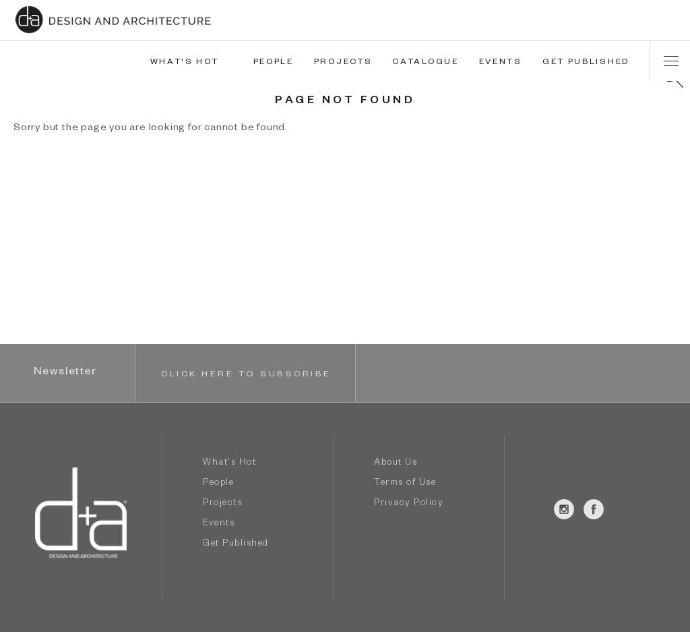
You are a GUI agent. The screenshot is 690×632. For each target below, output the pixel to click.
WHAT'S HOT (184, 62)
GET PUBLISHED (585, 62)
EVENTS (500, 62)
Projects (222, 504)
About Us (395, 464)
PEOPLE (273, 62)
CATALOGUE (425, 62)
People (218, 484)
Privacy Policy (408, 504)
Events (218, 524)
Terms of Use (405, 484)
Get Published (236, 545)
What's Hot (229, 464)
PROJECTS (343, 62)
